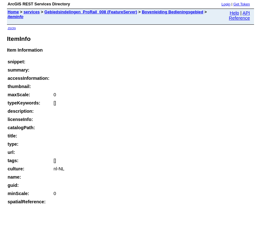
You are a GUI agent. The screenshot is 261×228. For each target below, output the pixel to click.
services (31, 12)
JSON (12, 28)
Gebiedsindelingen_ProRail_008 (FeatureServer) (90, 12)
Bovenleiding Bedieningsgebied (172, 12)
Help (234, 13)
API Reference (239, 15)
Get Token (241, 4)
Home (13, 12)
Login (225, 4)
